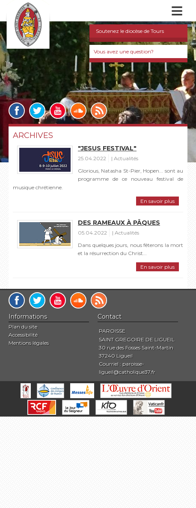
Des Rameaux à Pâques (119, 222)
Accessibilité (23, 335)
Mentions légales (29, 343)
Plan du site (23, 326)
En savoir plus (157, 201)
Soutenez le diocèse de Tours (130, 31)
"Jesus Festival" (107, 148)
